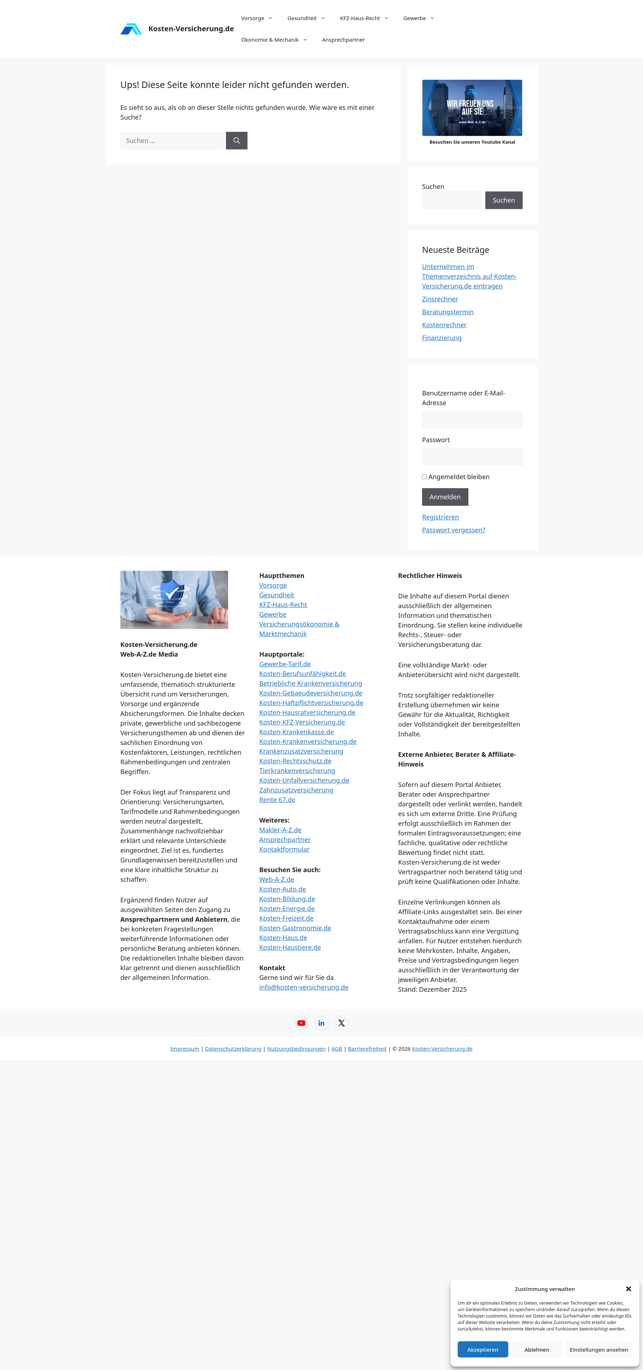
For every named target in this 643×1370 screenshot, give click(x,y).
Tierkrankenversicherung (297, 770)
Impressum (184, 1048)
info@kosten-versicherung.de (303, 987)
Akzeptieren (482, 1349)
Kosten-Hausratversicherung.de (307, 712)
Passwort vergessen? (453, 530)
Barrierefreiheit (367, 1048)
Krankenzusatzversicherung (301, 751)
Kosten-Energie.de (287, 908)
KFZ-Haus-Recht (368, 18)
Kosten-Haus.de (283, 937)
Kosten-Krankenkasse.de (296, 731)
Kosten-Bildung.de (287, 898)
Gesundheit (310, 18)
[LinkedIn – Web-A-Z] (321, 1023)
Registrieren (440, 517)
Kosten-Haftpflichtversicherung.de (311, 702)
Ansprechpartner (343, 39)
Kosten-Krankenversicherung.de (308, 741)
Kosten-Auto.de (282, 889)
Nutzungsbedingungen (296, 1048)
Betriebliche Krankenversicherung (310, 683)
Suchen (433, 186)
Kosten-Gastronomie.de (295, 928)
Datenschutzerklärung (233, 1048)
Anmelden (445, 496)
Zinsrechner (440, 299)
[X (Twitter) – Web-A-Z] (341, 1023)
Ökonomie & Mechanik (278, 39)
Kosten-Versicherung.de (191, 28)
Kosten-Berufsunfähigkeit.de (302, 673)
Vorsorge (260, 18)
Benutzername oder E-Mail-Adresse (463, 398)
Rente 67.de (277, 799)
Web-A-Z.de (276, 879)
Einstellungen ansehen (599, 1349)
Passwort (436, 439)
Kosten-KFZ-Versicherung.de (302, 722)
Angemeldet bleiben (459, 476)
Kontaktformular (284, 849)
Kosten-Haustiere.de (290, 947)
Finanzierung (442, 337)
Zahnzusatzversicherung (296, 790)
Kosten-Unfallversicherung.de (304, 780)
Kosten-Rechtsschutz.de (295, 760)
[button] (628, 1288)
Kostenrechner (444, 324)
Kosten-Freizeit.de (286, 918)
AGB (337, 1048)
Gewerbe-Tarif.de (285, 663)
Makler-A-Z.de (280, 829)
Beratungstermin (448, 311)
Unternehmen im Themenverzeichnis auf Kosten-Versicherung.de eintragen (469, 276)
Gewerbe (422, 18)
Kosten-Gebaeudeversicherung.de (311, 693)
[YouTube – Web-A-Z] (301, 1023)
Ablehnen (537, 1349)
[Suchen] (237, 140)
